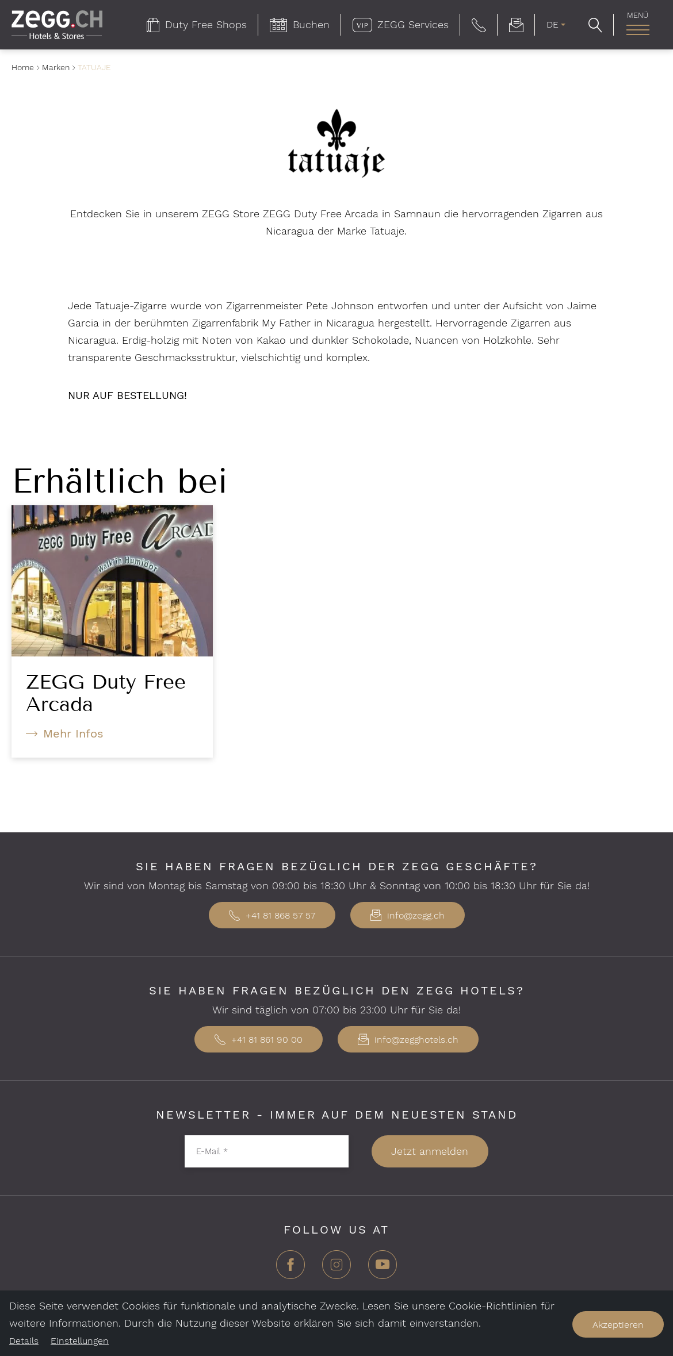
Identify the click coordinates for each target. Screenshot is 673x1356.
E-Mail (212, 1151)
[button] (479, 24)
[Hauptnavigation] (637, 30)
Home (23, 67)
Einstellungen (80, 1340)
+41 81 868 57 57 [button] (272, 915)
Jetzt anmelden (429, 1151)
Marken (56, 67)
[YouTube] (382, 1269)
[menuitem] (196, 24)
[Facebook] (290, 1269)
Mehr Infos (73, 733)
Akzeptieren (618, 1324)
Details (24, 1340)
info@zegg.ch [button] (407, 915)
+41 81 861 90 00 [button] (259, 1039)
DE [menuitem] (552, 24)
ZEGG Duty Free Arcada (106, 693)
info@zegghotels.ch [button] (408, 1039)
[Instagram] (336, 1269)
